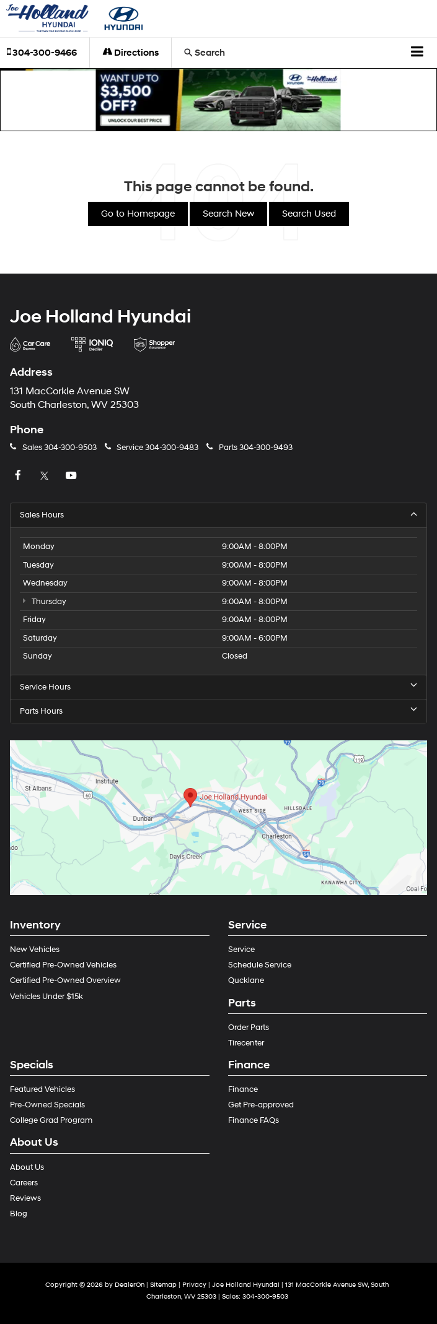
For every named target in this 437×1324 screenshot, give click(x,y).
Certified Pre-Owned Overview (65, 980)
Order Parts (248, 1027)
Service (241, 949)
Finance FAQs (253, 1120)
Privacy (194, 1285)
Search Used (309, 214)
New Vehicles (35, 949)
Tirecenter (246, 1043)
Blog (18, 1214)
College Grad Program (51, 1120)
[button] (218, 100)
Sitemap (163, 1285)
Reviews (25, 1198)
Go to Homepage (138, 214)
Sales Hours (218, 514)
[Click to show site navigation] (417, 53)
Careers (24, 1183)
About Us (27, 1167)
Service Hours (218, 686)
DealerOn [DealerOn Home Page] (129, 1285)
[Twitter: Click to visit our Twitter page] (45, 476)
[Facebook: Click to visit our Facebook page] (19, 476)
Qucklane (246, 980)
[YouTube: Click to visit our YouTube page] (72, 476)
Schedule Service (259, 965)
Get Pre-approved (261, 1105)
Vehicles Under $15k (46, 997)
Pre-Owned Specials (47, 1105)
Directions (130, 53)
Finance (243, 1089)
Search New (228, 214)
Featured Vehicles (42, 1089)
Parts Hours (218, 711)
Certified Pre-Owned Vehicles (63, 965)
